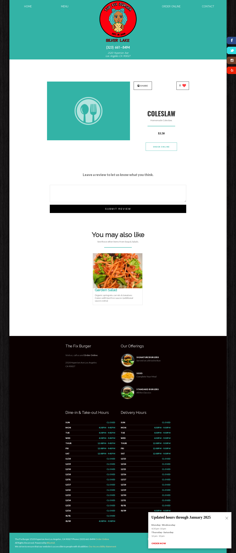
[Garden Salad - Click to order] (117, 287)
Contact (208, 6)
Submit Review (118, 208)
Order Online (171, 6)
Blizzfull (51, 542)
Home (28, 6)
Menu (64, 6)
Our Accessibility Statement (102, 546)
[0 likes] (182, 85)
